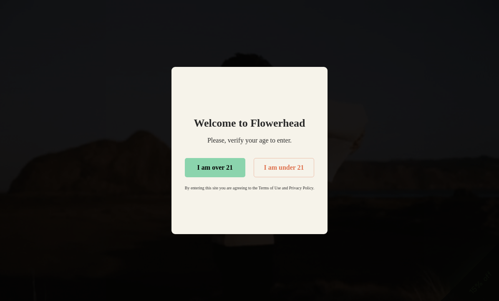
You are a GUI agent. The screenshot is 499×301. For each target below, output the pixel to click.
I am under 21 (284, 167)
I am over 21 (215, 167)
